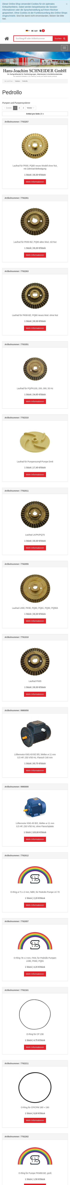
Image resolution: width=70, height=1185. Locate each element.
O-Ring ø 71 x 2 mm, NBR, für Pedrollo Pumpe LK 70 (34, 892)
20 (35, 114)
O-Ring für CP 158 (35, 1034)
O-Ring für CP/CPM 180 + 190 (35, 1107)
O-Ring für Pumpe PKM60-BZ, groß (35, 1173)
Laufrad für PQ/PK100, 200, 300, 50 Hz (35, 388)
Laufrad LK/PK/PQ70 (35, 535)
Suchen (60, 38)
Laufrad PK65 (35, 681)
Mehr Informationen (35, 182)
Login (35, 31)
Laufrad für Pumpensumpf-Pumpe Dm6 (35, 461)
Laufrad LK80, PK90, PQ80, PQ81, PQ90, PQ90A (35, 608)
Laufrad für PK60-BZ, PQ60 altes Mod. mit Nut (35, 242)
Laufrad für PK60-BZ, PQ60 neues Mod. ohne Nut (35, 315)
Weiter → (30, 108)
